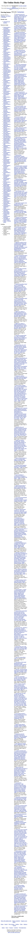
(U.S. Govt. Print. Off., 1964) (20, 699)
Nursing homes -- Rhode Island (7, 185)
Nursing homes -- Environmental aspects (7, 78)
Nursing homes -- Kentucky (7, 107)
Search (6, 924)
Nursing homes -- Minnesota (7, 125)
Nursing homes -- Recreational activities (7, 176)
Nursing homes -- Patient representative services (7, 156)
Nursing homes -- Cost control (7, 60)
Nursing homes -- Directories (7, 68)
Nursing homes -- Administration (7, 30)
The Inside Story (22, 927)
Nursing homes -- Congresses (7, 52)
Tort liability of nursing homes (6, 219)
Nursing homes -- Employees (7, 73)
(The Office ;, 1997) (20, 499)
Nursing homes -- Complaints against (7, 49)
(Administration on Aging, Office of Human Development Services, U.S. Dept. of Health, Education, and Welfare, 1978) (20, 37)
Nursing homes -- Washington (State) (7, 206)
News (7, 927)
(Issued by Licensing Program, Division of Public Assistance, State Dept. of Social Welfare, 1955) (20, 220)
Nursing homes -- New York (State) (7, 136)
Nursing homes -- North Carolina (7, 139)
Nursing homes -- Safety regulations (7, 189)
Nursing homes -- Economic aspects (7, 70)
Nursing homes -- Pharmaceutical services (7, 163)
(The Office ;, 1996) (20, 466)
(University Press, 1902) (20, 664)
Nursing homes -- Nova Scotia (7, 141)
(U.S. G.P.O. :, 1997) (20, 413)
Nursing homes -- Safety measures (7, 187)
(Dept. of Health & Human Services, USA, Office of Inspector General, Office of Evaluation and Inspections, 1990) (20, 230)
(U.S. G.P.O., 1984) (20, 633)
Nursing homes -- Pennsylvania (7, 160)
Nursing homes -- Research (7, 182)
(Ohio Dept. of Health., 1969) (20, 678)
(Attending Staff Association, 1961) (20, 159)
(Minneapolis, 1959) (20, 736)
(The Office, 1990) (19, 521)
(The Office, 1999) (20, 377)
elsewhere (4, 17)
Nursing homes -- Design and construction (7, 65)
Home (2, 924)
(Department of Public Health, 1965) (20, 815)
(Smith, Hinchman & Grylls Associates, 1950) (19, 887)
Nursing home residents (6, 214)
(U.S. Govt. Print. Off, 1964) (20, 615)
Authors (17, 924)
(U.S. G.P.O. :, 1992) (20, 393)
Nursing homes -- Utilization (7, 204)
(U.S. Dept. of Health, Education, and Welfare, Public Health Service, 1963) (20, 544)
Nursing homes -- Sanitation (7, 192)
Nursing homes (20, 12)
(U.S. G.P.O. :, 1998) (20, 363)
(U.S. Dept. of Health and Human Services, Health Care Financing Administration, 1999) (20, 338)
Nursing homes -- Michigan (7, 122)
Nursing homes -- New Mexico (7, 134)
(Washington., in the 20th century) (20, 823)
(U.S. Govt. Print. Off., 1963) (20, 211)
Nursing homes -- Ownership (7, 153)
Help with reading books (6, 920)
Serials (14, 925)
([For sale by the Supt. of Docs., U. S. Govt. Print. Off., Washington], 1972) (20, 838)
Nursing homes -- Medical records (7, 120)
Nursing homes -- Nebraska (7, 129)
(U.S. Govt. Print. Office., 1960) (20, 571)
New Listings (11, 924)
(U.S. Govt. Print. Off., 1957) (20, 193)
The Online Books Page (13, 2)
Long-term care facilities (6, 22)
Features (11, 927)
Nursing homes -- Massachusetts (7, 117)
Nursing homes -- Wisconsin (7, 210)
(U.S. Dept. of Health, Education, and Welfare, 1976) (20, 67)
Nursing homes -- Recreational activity (7, 179)
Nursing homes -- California (7, 42)
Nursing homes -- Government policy (7, 94)
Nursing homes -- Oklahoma (7, 146)
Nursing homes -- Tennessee (7, 199)
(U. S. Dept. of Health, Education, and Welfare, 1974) (20, 808)
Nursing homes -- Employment (7, 75)
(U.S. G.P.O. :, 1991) (20, 431)
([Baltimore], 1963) (20, 744)
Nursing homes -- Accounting (7, 28)
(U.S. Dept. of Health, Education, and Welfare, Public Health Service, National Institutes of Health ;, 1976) (20, 95)
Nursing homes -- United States (7, 201)
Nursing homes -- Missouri (7, 127)
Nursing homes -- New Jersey (7, 132)
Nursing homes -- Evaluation (7, 81)
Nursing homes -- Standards (7, 197)
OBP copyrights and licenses (14, 932)
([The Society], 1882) (20, 908)
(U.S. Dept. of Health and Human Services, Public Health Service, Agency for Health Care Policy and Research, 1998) (20, 287)
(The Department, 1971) (20, 204)
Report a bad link (16, 920)
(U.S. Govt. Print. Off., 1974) (20, 648)
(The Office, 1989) (20, 459)
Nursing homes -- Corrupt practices (7, 57)
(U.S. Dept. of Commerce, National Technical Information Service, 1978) (20, 52)
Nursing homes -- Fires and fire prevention (7, 86)
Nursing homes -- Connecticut (7, 55)
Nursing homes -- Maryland (7, 115)
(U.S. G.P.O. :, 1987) (20, 349)
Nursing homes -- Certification (7, 44)
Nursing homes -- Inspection (7, 102)
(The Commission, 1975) (20, 716)
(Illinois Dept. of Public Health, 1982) (20, 686)
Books (3, 927)
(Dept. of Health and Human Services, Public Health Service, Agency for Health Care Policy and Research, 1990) (20, 771)
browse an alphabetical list (12, 8)
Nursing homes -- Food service (7, 91)
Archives (16, 927)
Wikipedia (3, 16)
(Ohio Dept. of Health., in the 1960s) (20, 671)
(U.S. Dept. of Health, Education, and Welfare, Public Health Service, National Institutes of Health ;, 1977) (20, 18)
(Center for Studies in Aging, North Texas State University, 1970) (20, 27)
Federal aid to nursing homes (6, 212)
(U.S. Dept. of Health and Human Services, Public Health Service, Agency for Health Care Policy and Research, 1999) (20, 326)
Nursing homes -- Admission (7, 32)
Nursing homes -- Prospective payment (7, 166)
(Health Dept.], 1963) (20, 798)
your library (8, 16)
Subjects (25, 924)
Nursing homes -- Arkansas (7, 35)
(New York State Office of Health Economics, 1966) (20, 581)
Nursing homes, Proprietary (6, 217)
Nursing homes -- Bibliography (7, 40)
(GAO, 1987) (20, 486)
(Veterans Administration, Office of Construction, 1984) (20, 259)
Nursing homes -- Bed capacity (7, 37)
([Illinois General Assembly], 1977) (20, 725)
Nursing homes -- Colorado (7, 47)
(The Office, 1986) (20, 511)
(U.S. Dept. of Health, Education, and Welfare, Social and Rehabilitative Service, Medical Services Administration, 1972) (20, 246)
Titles (21, 924)
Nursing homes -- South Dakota (7, 194)
